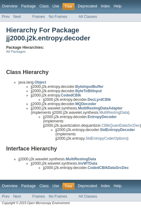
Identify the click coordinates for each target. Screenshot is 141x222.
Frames (38, 16)
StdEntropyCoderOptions (106, 138)
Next (17, 16)
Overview (10, 6)
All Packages (16, 51)
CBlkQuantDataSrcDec (121, 125)
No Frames (58, 16)
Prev (6, 16)
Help (117, 6)
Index (105, 6)
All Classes (88, 16)
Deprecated (87, 6)
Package (28, 6)
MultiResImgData (113, 112)
